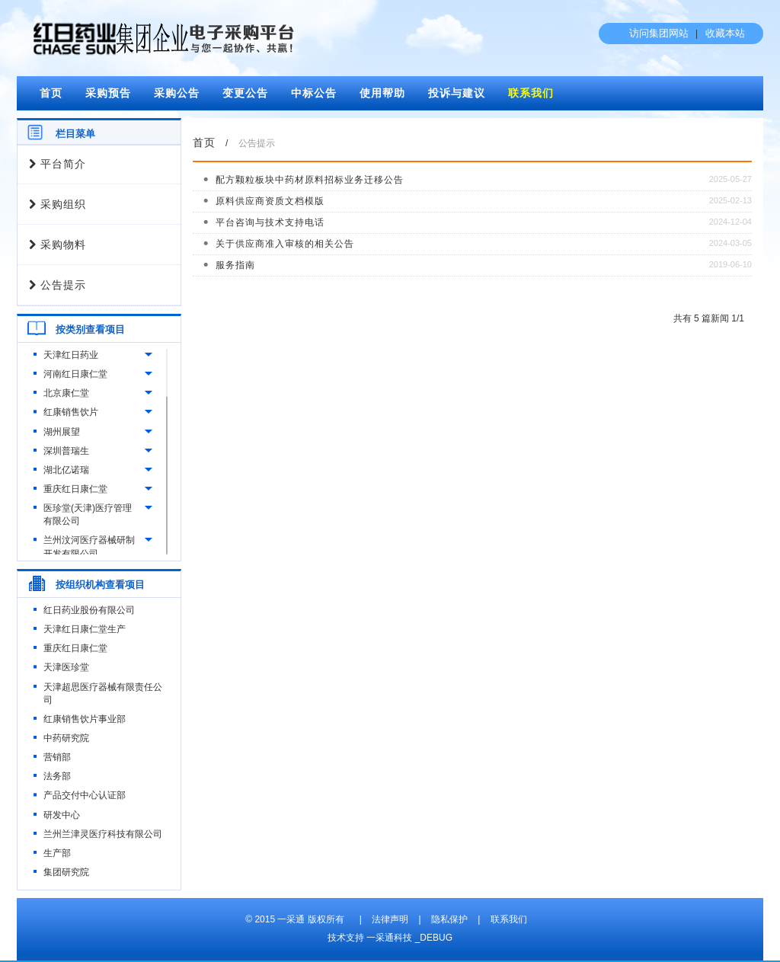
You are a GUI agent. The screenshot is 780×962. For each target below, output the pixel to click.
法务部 (57, 776)
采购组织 (57, 204)
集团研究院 (66, 872)
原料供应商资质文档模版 (270, 201)
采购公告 (177, 93)
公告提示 (57, 285)
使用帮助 (382, 93)
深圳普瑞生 (66, 451)
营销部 (57, 757)
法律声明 (390, 919)
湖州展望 (61, 432)
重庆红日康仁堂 (75, 489)
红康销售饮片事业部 (84, 719)
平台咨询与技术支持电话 (270, 222)
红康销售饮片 (70, 412)
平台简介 (57, 164)
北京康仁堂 (66, 393)
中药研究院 (66, 738)
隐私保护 (449, 919)
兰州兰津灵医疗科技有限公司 (102, 834)
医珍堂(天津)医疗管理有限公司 (87, 514)
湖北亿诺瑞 (66, 470)
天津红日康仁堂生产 (84, 629)
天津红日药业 (70, 355)
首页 (51, 93)
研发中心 (61, 815)
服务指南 (235, 265)
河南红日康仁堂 (75, 374)
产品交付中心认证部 (84, 795)
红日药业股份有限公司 (89, 610)
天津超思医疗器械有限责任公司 (102, 693)
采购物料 (57, 245)
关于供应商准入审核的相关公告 (285, 243)
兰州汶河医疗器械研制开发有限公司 (89, 546)
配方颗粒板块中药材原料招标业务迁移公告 (310, 179)
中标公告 (314, 93)
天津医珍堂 (66, 667)
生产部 (57, 853)
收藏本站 (725, 33)
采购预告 (108, 93)
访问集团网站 (659, 33)
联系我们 (531, 93)
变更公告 (245, 93)
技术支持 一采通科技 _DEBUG (390, 937)
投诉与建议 (456, 93)
